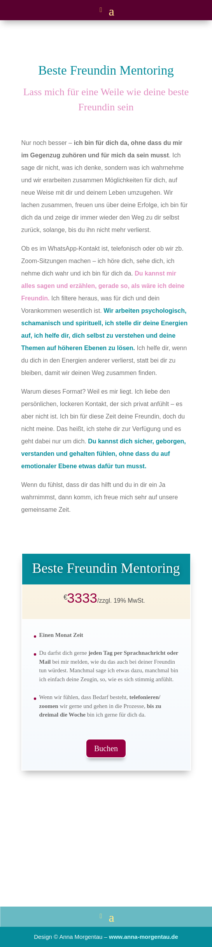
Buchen (106, 748)
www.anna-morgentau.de (143, 936)
